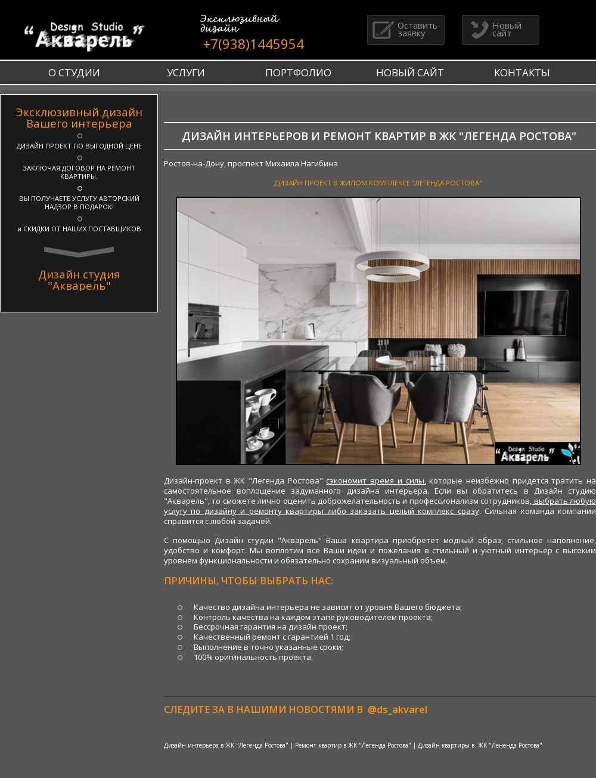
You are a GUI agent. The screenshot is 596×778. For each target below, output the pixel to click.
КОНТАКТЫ (522, 72)
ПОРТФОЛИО (298, 72)
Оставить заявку (403, 29)
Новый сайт (493, 29)
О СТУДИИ (74, 72)
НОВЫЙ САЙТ (410, 72)
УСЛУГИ (186, 72)
